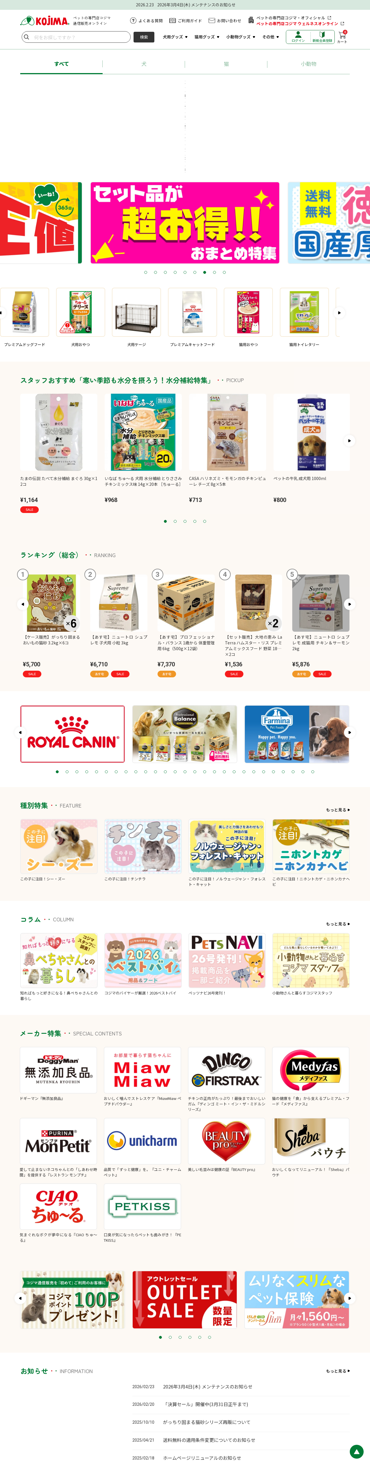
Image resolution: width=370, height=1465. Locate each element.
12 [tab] (165, 697)
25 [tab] (293, 697)
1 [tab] (146, 198)
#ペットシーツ (270, 84)
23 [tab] (273, 697)
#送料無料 (306, 84)
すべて (61, 63)
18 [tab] (224, 697)
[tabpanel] (185, 148)
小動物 (309, 63)
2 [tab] (155, 198)
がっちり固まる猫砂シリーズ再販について (207, 1347)
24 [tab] (283, 697)
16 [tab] (205, 697)
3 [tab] (165, 198)
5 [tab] (185, 198)
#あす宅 (61, 84)
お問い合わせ (229, 20)
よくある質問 (150, 20)
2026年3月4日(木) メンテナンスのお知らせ (208, 1311)
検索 (144, 37)
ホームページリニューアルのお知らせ (202, 1383)
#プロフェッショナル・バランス (112, 84)
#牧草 (199, 95)
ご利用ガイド (190, 20)
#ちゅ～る (209, 84)
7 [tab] (205, 198)
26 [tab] (303, 697)
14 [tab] (185, 697)
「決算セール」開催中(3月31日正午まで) (205, 1329)
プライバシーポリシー (185, 1426)
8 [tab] (214, 198)
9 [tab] (224, 198)
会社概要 (262, 1426)
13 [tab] (175, 697)
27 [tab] (313, 697)
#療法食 (173, 95)
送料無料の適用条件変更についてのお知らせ (209, 1365)
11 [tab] (155, 697)
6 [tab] (195, 198)
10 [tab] (146, 697)
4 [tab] (175, 198)
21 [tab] (254, 697)
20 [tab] (244, 697)
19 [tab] (234, 697)
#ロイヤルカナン (171, 84)
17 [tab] (214, 697)
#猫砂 (237, 84)
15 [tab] (195, 697)
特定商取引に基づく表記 (229, 1426)
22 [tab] (263, 697)
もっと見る (336, 735)
